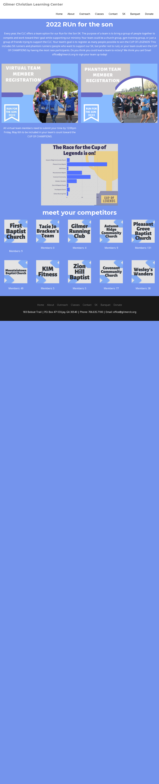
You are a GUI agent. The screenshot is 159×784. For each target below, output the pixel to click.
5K (123, 14)
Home (59, 14)
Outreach (84, 14)
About (71, 14)
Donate (149, 14)
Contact (113, 14)
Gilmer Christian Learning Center (33, 4)
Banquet (135, 14)
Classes (99, 14)
